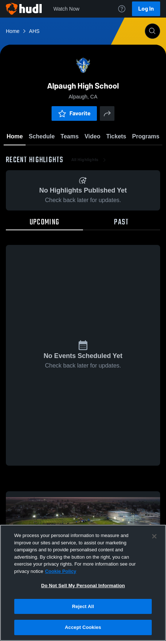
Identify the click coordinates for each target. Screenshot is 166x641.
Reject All (83, 606)
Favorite (74, 113)
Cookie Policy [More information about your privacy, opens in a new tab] (60, 571)
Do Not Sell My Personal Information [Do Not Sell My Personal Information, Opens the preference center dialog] (83, 585)
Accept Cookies (83, 627)
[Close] (154, 536)
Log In (146, 9)
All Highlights (89, 161)
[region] (83, 583)
